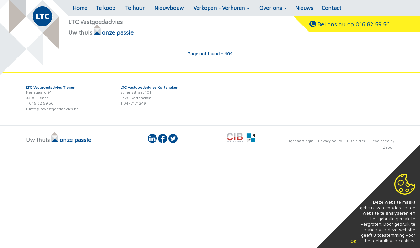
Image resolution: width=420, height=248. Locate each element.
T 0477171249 (133, 103)
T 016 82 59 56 (40, 103)
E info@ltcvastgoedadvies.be (52, 109)
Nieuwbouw (169, 8)
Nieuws (304, 8)
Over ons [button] (273, 8)
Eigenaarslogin (300, 141)
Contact (331, 8)
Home (80, 8)
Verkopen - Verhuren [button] (221, 8)
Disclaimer (356, 141)
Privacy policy (330, 141)
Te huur (135, 8)
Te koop (105, 8)
